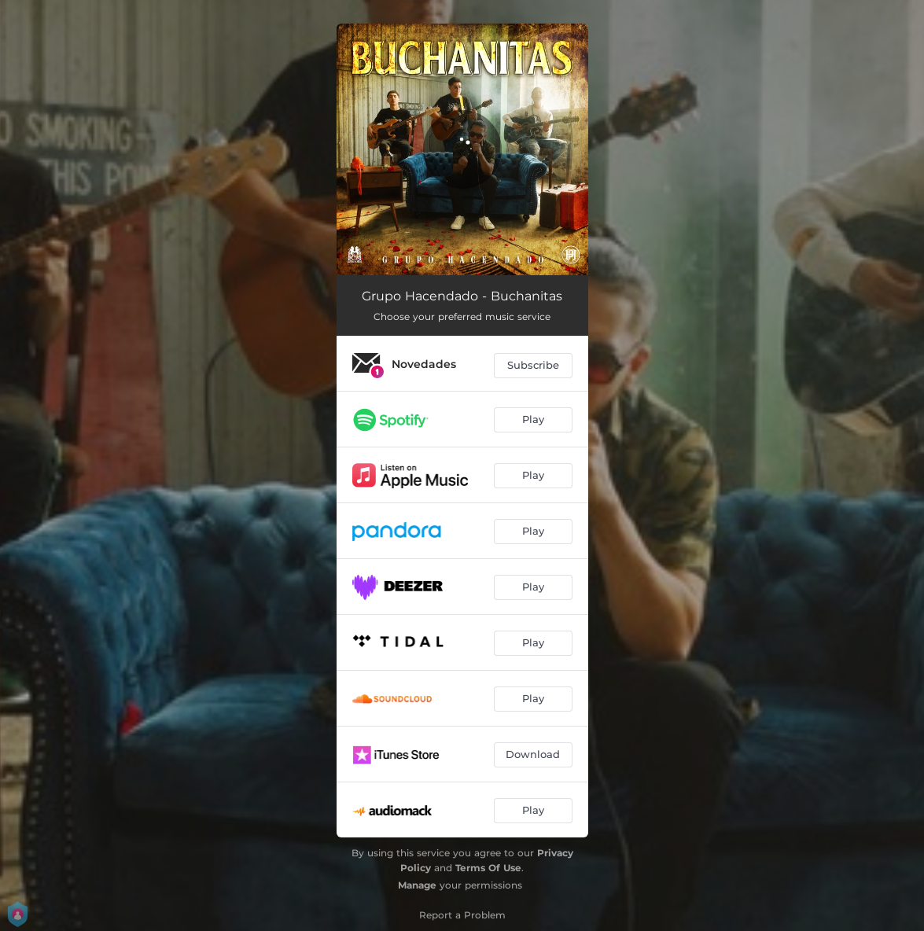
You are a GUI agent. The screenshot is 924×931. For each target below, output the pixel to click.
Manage (417, 885)
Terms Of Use (488, 868)
